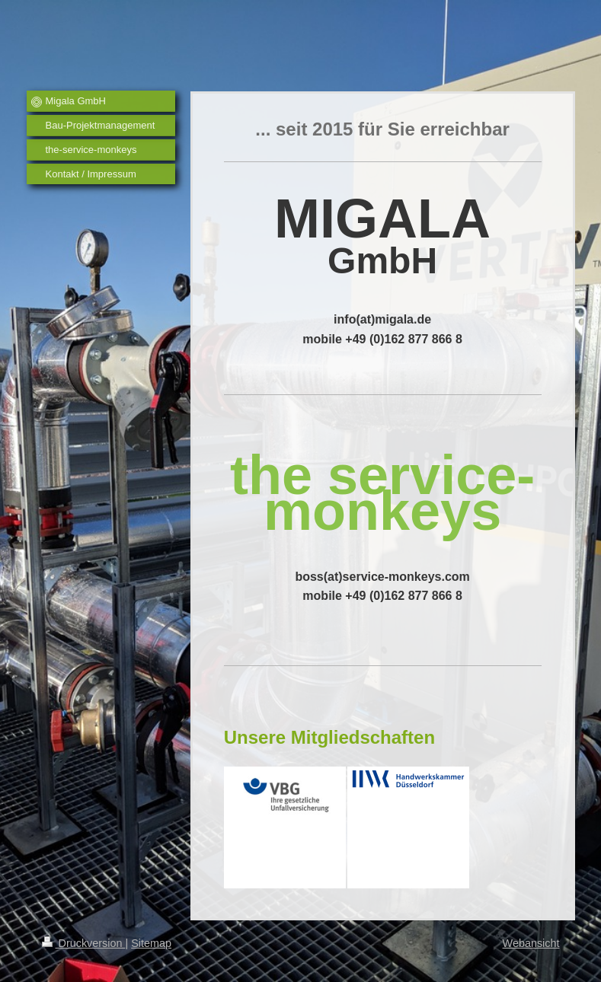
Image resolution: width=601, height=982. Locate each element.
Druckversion (84, 943)
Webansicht (531, 943)
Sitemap (151, 943)
